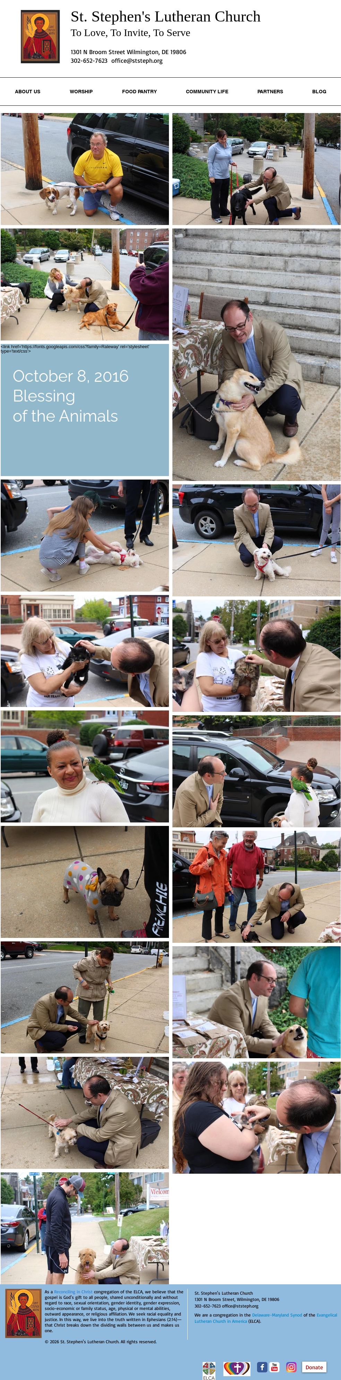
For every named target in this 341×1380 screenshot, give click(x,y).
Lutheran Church (207, 16)
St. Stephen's (113, 16)
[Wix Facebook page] (262, 1367)
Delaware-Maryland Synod (277, 1315)
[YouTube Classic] (274, 1367)
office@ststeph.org (137, 60)
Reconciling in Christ (73, 1291)
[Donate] (314, 1367)
